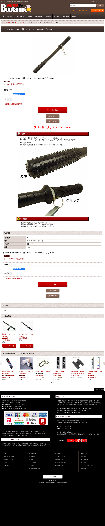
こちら (18, 435)
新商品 (31, 459)
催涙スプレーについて (61, 462)
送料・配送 (6, 465)
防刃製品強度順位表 (34, 468)
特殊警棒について (60, 459)
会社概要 (83, 456)
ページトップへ (100, 389)
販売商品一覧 (32, 453)
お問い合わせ (52, 116)
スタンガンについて (60, 456)
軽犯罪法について (60, 465)
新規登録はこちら (84, 10)
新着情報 (57, 453)
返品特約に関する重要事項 (13, 104)
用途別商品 (32, 456)
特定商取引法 (84, 459)
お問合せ (83, 468)
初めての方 (84, 453)
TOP (4, 453)
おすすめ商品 (32, 462)
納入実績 (83, 462)
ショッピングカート (8, 456)
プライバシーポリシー (87, 465)
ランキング (32, 465)
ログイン (73, 10)
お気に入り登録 (52, 121)
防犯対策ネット (52, 482)
